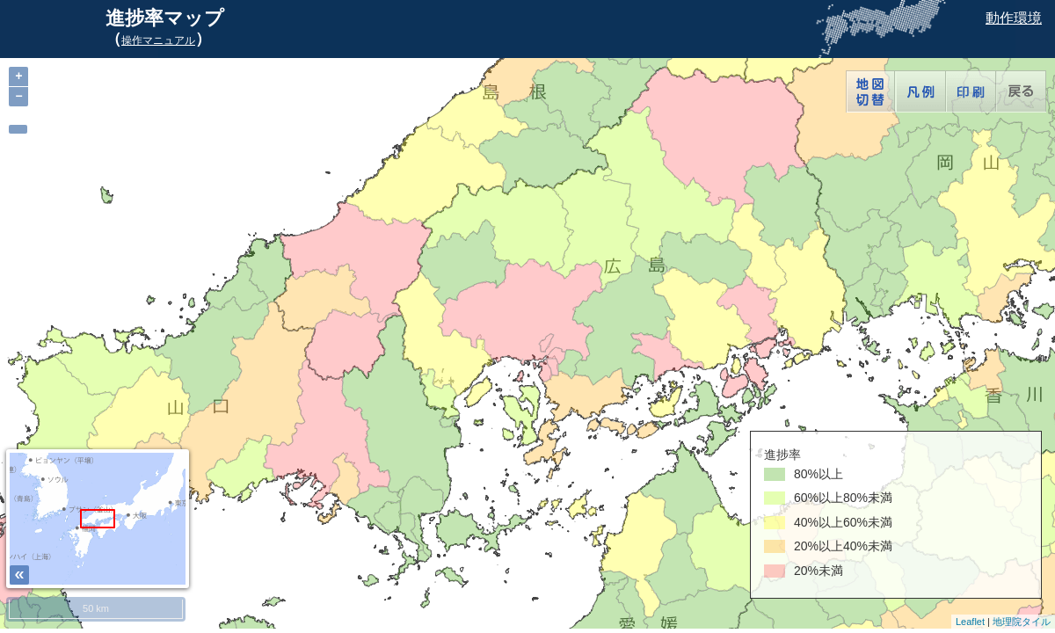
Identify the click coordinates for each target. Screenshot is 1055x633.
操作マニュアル (158, 40)
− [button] (18, 96)
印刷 (971, 91)
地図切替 (871, 91)
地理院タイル (1022, 621)
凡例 (921, 91)
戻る (1021, 91)
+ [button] (18, 76)
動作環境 (1014, 18)
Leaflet (970, 621)
